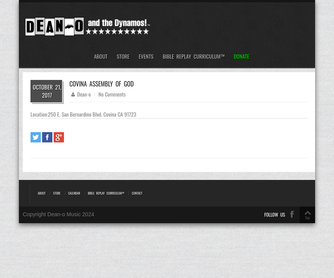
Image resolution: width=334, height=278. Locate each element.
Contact (137, 193)
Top (307, 217)
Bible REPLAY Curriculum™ (193, 56)
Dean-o (84, 94)
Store (123, 56)
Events (146, 56)
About (101, 56)
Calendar (74, 193)
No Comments (111, 94)
